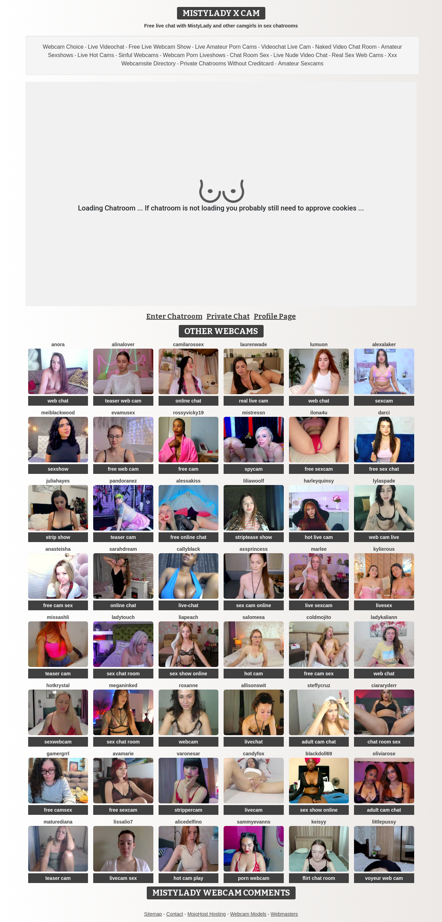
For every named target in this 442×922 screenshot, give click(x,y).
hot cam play (188, 878)
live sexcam (318, 605)
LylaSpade (384, 481)
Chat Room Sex (249, 55)
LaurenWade (253, 344)
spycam (253, 469)
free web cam (123, 469)
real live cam (253, 401)
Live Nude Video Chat (300, 55)
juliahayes (58, 481)
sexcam (384, 401)
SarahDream (123, 549)
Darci (384, 412)
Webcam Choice (63, 47)
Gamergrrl (58, 753)
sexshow (58, 469)
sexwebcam (58, 742)
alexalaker (384, 344)
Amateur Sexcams (300, 63)
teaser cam (123, 537)
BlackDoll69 (319, 753)
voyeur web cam (384, 878)
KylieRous (384, 549)
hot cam (253, 673)
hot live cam (319, 537)
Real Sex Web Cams (357, 55)
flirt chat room (319, 878)
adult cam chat (319, 742)
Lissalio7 (123, 822)
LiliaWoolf (253, 481)
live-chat (188, 605)
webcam (188, 742)
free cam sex (58, 605)
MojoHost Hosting (206, 914)
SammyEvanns (254, 822)
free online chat (188, 537)
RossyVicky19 (188, 412)
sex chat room (123, 673)
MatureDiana (57, 822)
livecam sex (123, 878)
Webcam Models (248, 914)
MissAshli (58, 617)
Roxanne (188, 685)
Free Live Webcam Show (160, 47)
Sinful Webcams (138, 55)
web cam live (384, 537)
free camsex (58, 810)
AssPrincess (254, 549)
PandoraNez (123, 481)
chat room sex (384, 742)
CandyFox (253, 753)
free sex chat (384, 469)
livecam (254, 810)
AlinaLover (123, 344)
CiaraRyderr (384, 685)
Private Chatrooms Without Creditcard (227, 63)
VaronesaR (188, 753)
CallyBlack (188, 549)
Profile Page (275, 316)
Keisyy (318, 822)
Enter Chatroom (174, 316)
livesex (384, 605)
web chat (58, 401)
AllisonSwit (253, 685)
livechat (253, 742)
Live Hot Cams (96, 55)
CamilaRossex (188, 344)
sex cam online (253, 605)
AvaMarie (123, 753)
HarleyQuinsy (319, 481)
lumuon (319, 344)
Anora (58, 344)
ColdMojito (318, 617)
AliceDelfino (188, 822)
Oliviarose (384, 753)
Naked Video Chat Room (346, 47)
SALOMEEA (253, 617)
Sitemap (153, 914)
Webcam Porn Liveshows (194, 55)
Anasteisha (58, 549)
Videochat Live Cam (286, 47)
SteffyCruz (318, 685)
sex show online (188, 673)
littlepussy (384, 822)
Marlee (319, 549)
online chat (188, 401)
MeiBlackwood (58, 412)
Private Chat (228, 316)
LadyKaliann (384, 617)
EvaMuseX (123, 412)
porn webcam (253, 878)
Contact (174, 914)
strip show (58, 537)
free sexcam (319, 469)
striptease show (253, 537)
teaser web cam (123, 401)
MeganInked (123, 685)
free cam (188, 469)
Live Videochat (106, 47)
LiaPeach (188, 617)
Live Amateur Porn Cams (226, 47)
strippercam (188, 810)
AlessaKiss (188, 481)
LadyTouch (123, 617)
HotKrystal (58, 685)
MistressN (253, 412)
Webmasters (284, 914)
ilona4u (318, 412)
